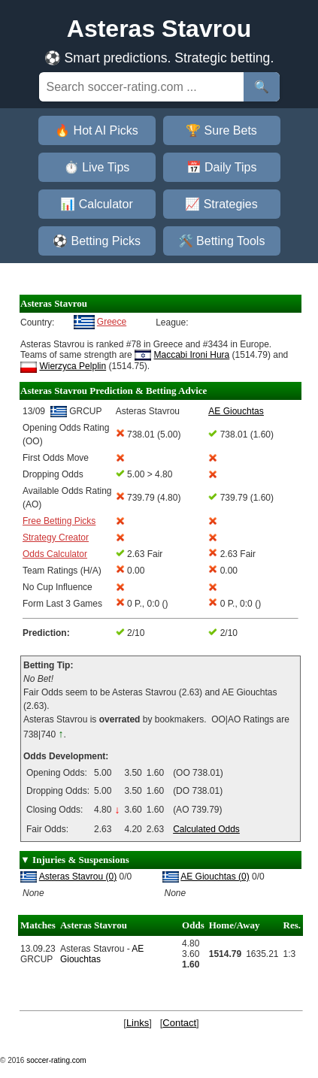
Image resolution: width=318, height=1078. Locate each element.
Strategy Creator (56, 537)
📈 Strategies (221, 204)
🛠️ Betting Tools (221, 241)
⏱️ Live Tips (97, 167)
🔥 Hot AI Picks (96, 130)
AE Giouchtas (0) (214, 876)
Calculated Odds (206, 829)
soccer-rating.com (56, 1060)
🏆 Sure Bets (221, 130)
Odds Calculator (55, 554)
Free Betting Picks (59, 521)
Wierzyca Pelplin (72, 366)
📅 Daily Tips (221, 167)
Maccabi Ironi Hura (192, 355)
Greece (111, 321)
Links (137, 1022)
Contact (179, 1022)
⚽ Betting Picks (97, 241)
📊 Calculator (96, 204)
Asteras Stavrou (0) (78, 876)
